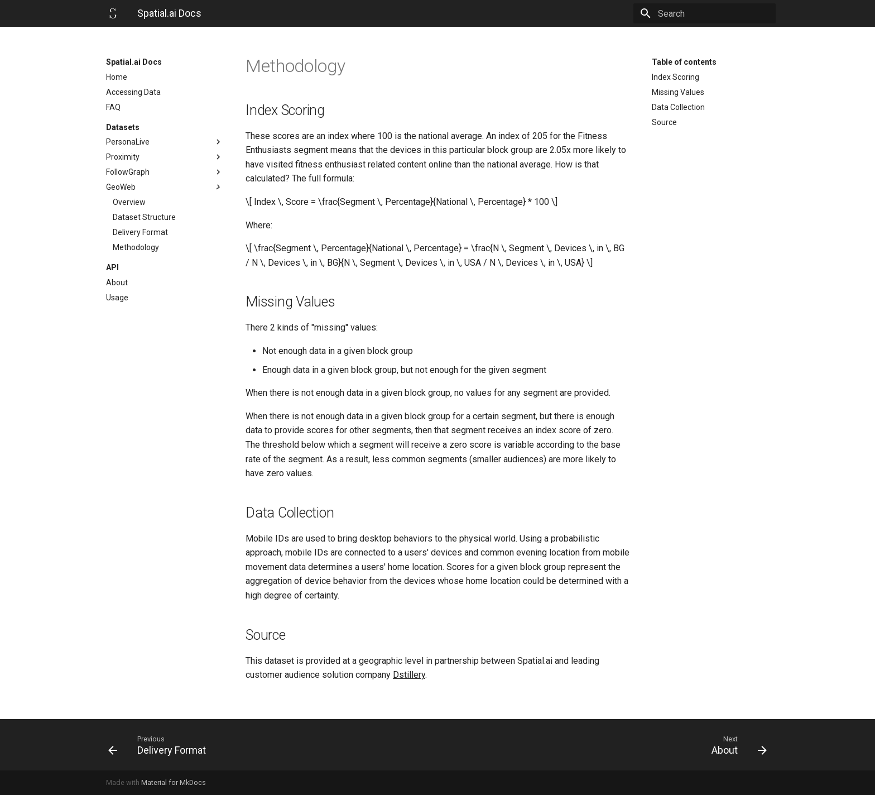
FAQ (113, 107)
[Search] (710, 13)
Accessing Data (133, 92)
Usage (117, 297)
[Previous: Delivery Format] (268, 744)
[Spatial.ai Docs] (113, 13)
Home (116, 77)
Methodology (136, 247)
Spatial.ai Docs (134, 62)
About (117, 282)
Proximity (164, 157)
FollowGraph (164, 172)
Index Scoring (675, 77)
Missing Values (678, 92)
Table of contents (684, 62)
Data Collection (678, 107)
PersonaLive (164, 142)
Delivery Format (140, 232)
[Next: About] (607, 744)
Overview (129, 202)
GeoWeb (164, 187)
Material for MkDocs (173, 782)
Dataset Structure (144, 217)
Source (664, 122)
